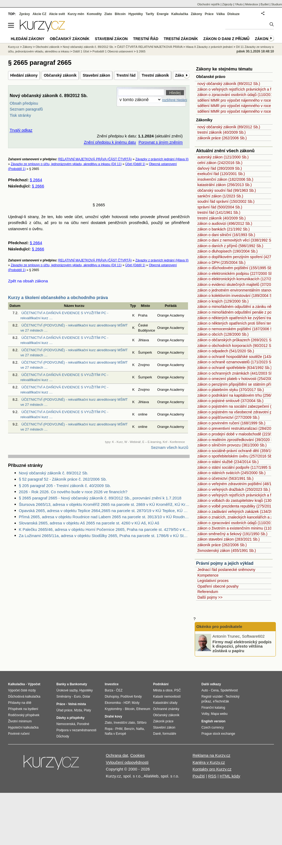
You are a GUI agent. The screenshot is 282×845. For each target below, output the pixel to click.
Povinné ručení (19, 734)
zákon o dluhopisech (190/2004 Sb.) (227, 251)
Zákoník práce (163, 721)
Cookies (137, 755)
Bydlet (265, 4)
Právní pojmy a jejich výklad (224, 563)
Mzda (78, 710)
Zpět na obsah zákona (28, 281)
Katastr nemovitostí (167, 696)
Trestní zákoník (155, 75)
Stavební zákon (96, 75)
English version (213, 721)
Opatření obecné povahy (217, 586)
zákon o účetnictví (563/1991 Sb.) (225, 478)
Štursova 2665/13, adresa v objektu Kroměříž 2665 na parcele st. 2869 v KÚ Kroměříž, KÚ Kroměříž (104, 504)
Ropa (109, 729)
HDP (127, 703)
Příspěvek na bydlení (23, 709)
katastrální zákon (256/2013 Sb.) (224, 185)
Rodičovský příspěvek (23, 715)
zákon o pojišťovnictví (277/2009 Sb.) (228, 417)
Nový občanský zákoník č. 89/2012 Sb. (53, 473)
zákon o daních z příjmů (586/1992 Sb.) (230, 246)
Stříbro (141, 723)
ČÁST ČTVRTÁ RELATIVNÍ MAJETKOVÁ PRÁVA (150, 46)
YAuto (239, 4)
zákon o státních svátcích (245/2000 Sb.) (231, 473)
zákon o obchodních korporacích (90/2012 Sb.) (236, 345)
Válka (220, 14)
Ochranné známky (166, 709)
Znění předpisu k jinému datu (110, 142)
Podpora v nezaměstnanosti (76, 730)
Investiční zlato (124, 723)
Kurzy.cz (13, 46)
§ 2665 (141, 51)
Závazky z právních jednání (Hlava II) (162, 159)
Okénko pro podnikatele (219, 626)
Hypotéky (135, 14)
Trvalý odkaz (21, 130)
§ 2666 (38, 186)
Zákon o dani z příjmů (226, 39)
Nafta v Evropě (115, 734)
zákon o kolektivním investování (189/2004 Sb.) (236, 295)
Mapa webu (219, 714)
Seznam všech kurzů (169, 447)
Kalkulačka (179, 14)
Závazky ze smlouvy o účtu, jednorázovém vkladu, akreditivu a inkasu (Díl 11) (66, 164)
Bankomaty (78, 684)
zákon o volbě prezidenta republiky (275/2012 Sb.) (239, 506)
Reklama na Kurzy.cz (211, 755)
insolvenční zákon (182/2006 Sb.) (225, 179)
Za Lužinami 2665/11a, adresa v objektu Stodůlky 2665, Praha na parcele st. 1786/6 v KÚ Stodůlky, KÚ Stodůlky (104, 535)
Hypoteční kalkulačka (23, 727)
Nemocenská (65, 724)
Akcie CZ (39, 14)
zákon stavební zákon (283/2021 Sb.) (228, 539)
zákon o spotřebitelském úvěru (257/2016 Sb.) (235, 456)
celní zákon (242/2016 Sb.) (219, 163)
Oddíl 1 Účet (81, 51)
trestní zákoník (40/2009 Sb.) (221, 132)
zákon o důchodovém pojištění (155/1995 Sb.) (235, 268)
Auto (204, 690)
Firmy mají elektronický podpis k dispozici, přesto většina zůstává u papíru (242, 646)
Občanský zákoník (60, 75)
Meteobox (251, 4)
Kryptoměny (113, 709)
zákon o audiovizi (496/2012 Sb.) (224, 223)
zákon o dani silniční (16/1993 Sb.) (226, 235)
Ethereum (143, 709)
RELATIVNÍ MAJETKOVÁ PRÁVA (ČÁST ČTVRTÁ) (95, 159)
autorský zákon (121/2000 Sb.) (223, 157)
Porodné (83, 724)
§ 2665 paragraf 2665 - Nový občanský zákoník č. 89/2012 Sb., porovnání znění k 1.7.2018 (100, 498)
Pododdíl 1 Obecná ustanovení (112, 51)
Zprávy (24, 14)
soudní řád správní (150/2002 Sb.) (225, 201)
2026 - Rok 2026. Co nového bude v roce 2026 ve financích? (73, 491)
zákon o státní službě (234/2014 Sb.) (228, 462)
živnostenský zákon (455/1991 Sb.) (226, 550)
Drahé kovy (113, 716)
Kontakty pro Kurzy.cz (212, 769)
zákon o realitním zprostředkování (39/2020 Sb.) (237, 440)
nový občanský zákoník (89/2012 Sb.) (228, 83)
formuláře (169, 734)
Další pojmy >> (209, 597)
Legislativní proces (213, 580)
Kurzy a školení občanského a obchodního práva (58, 297)
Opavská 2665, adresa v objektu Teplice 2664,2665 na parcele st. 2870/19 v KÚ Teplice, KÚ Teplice (104, 510)
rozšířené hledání (174, 100)
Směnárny (63, 696)
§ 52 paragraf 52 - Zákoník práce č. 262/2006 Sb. (63, 479)
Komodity (94, 14)
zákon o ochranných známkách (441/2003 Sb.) (236, 373)
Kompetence (208, 575)
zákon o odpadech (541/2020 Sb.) (225, 351)
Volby (205, 714)
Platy (87, 710)
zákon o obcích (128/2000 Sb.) (223, 334)
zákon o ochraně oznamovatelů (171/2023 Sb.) (236, 362)
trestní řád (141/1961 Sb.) (218, 212)
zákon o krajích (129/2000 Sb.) (223, 301)
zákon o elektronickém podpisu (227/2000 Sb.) (236, 273)
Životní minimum (20, 721)
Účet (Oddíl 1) (135, 164)
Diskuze (233, 14)
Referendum (207, 592)
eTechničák (221, 701)
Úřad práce (64, 710)
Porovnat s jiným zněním (161, 142)
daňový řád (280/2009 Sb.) (219, 168)
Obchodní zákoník (48, 46)
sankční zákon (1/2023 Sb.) (220, 196)
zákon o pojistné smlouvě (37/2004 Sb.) (230, 401)
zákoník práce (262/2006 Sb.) (222, 138)
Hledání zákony (24, 75)
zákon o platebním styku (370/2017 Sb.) (230, 390)
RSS (212, 776)
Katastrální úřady (165, 703)
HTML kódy (230, 776)
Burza (109, 690)
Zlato (108, 14)
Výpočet (34, 684)
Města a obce (162, 690)
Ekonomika (113, 703)
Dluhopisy (112, 696)
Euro (77, 696)
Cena (215, 690)
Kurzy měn (76, 14)
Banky (61, 684)
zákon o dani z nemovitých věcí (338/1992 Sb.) (236, 240)
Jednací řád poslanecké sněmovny (226, 569)
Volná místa (77, 704)
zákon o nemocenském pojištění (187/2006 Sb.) (237, 329)
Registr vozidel (212, 696)
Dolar (86, 696)
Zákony (196, 14)
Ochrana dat (117, 755)
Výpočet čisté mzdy (22, 690)
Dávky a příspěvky (70, 718)
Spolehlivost (229, 690)
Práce (209, 14)
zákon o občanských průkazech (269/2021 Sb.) (236, 340)
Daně (157, 734)
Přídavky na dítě (19, 703)
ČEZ (119, 690)
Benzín (129, 729)
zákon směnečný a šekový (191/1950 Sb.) (232, 534)
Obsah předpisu (24, 103)
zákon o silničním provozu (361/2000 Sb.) (232, 445)
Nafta (140, 729)
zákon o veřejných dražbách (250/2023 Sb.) (233, 489)
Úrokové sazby (66, 690)
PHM (118, 729)
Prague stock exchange (218, 734)
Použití (199, 776)
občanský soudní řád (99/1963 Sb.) (226, 190)
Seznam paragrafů (26, 109)
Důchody (62, 736)
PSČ (177, 690)
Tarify (150, 14)
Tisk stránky (20, 115)
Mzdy (136, 703)
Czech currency (212, 727)
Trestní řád (126, 75)
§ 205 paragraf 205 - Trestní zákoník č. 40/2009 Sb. (65, 485)
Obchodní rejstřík (208, 4)
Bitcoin (120, 14)
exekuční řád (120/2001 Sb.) (221, 174)
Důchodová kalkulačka (24, 696)
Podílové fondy (131, 696)
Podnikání (160, 684)
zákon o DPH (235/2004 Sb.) (221, 262)
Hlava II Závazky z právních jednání (209, 46)
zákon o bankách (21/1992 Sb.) (223, 229)
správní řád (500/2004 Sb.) (219, 207)
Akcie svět (57, 14)
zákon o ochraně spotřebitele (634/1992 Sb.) (234, 367)
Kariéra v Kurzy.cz (209, 762)
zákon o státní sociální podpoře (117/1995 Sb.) (236, 467)
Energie (163, 14)
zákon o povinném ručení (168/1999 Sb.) (231, 423)
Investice (111, 684)
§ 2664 (36, 179)
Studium (276, 4)
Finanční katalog (213, 707)
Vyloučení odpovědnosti (127, 762)
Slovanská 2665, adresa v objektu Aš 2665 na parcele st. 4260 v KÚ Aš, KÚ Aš (89, 523)
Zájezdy (227, 4)
